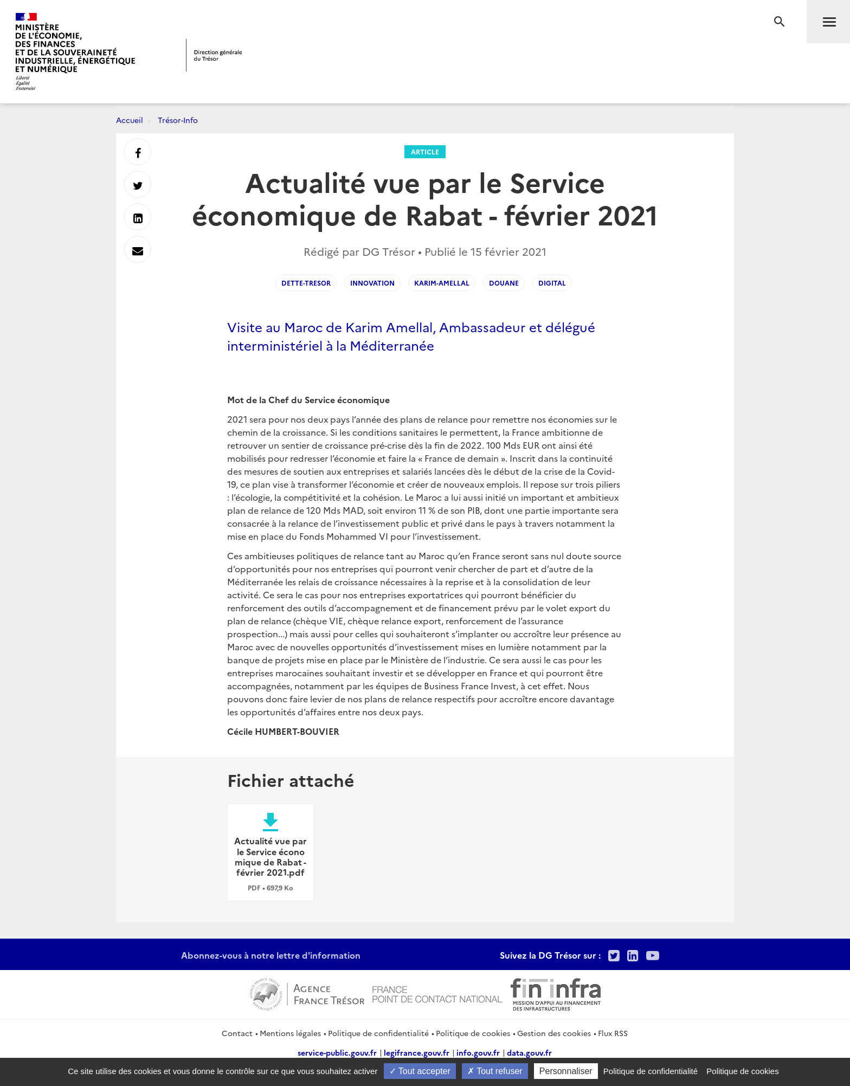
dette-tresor (306, 282)
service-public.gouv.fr (337, 1052)
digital (552, 282)
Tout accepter (419, 1071)
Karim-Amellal (441, 282)
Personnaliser (566, 1071)
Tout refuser (495, 1071)
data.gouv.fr (529, 1052)
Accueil (129, 119)
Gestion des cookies (554, 1032)
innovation (372, 282)
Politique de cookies (473, 1032)
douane (504, 282)
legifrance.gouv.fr (416, 1052)
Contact (237, 1032)
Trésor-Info (178, 119)
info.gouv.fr (478, 1052)
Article (425, 151)
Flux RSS (613, 1032)
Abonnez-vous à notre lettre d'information (270, 955)
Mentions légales (290, 1032)
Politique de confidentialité (378, 1032)
